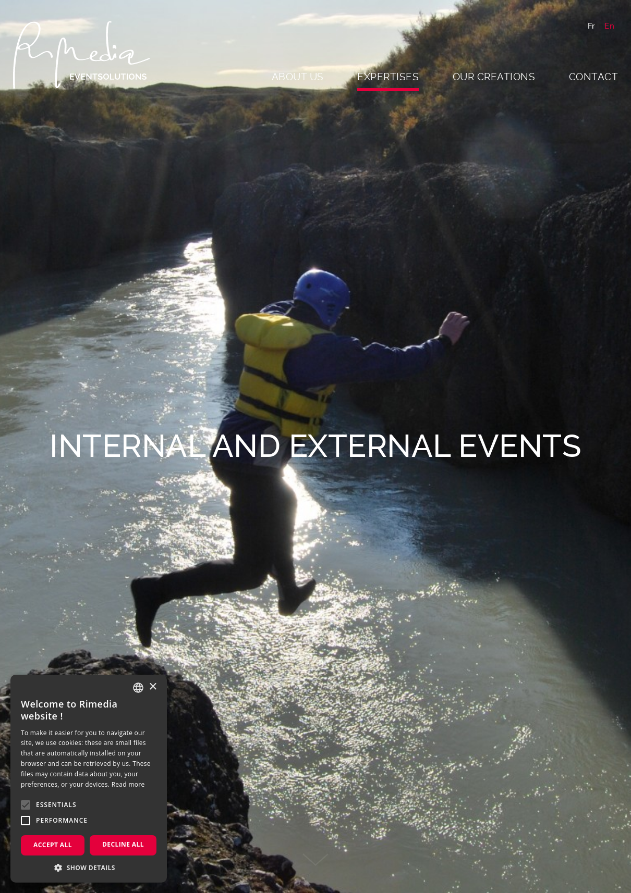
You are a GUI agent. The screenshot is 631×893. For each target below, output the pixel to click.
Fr (591, 26)
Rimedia (86, 55)
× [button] (152, 687)
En (609, 26)
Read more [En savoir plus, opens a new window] (128, 784)
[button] (88, 867)
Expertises (388, 77)
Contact (593, 77)
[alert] (88, 779)
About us (298, 77)
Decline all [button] (123, 844)
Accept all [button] (52, 844)
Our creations (494, 77)
